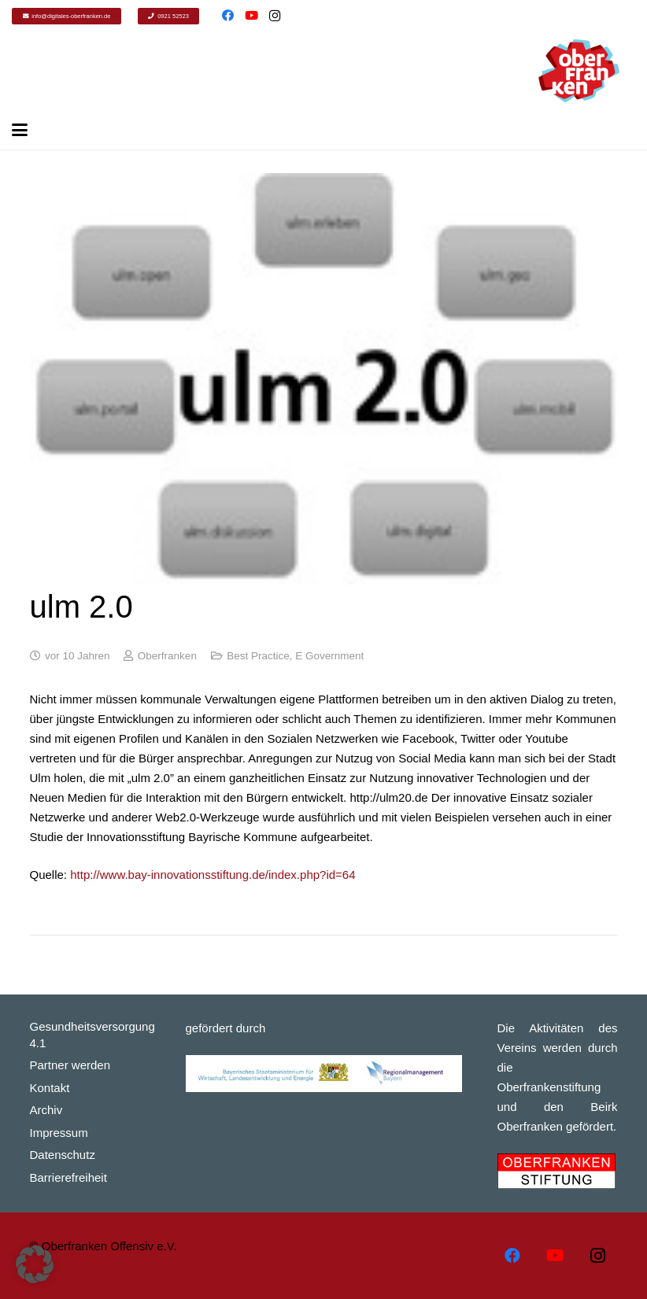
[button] (34, 1264)
